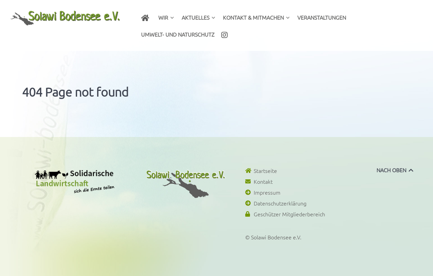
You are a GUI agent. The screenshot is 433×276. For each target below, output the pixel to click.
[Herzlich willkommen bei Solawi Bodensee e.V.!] (146, 17)
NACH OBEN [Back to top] (395, 170)
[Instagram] (225, 34)
